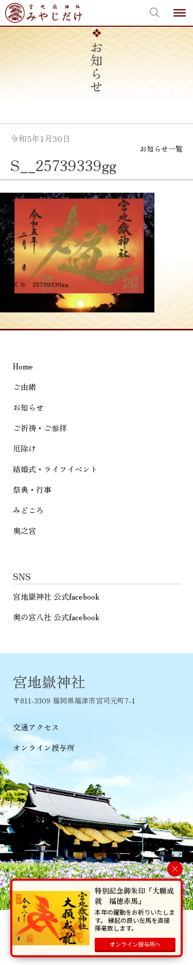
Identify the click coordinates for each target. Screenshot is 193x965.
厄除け (24, 448)
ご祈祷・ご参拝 (40, 427)
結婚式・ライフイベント (55, 468)
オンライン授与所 (44, 747)
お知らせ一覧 (161, 148)
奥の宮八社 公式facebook (56, 616)
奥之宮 (24, 530)
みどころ (28, 510)
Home (23, 366)
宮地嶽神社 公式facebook (56, 596)
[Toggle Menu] (179, 12)
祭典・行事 (32, 489)
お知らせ (28, 407)
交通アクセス (36, 726)
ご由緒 (24, 386)
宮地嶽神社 (43, 13)
